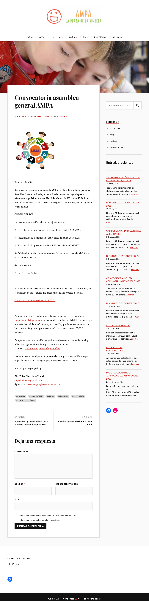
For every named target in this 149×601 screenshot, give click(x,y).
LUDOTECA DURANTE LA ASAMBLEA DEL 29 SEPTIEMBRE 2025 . (122, 375)
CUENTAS (51, 396)
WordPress (68, 599)
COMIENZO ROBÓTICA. (118, 325)
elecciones (63, 396)
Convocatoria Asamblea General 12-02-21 (35, 300)
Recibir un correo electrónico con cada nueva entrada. (39, 520)
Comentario (22, 452)
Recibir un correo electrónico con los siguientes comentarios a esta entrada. (47, 515)
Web (17, 499)
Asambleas (114, 128)
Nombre (20, 484)
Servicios (56, 37)
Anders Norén (94, 599)
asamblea (21, 396)
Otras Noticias (116, 147)
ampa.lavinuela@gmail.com (28, 320)
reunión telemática (25, 400)
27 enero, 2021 (41, 116)
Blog (111, 134)
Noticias (62, 116)
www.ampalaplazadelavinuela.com (44, 384)
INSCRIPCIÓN (100, 37)
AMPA (41, 37)
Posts (85, 37)
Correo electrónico (67, 484)
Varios (72, 37)
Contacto (117, 37)
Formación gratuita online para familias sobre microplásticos (31, 423)
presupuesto (78, 396)
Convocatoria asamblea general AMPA (47, 101)
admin (22, 116)
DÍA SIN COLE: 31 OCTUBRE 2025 (122, 256)
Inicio (29, 37)
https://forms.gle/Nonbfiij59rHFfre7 (42, 348)
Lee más (134, 194)
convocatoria (36, 396)
